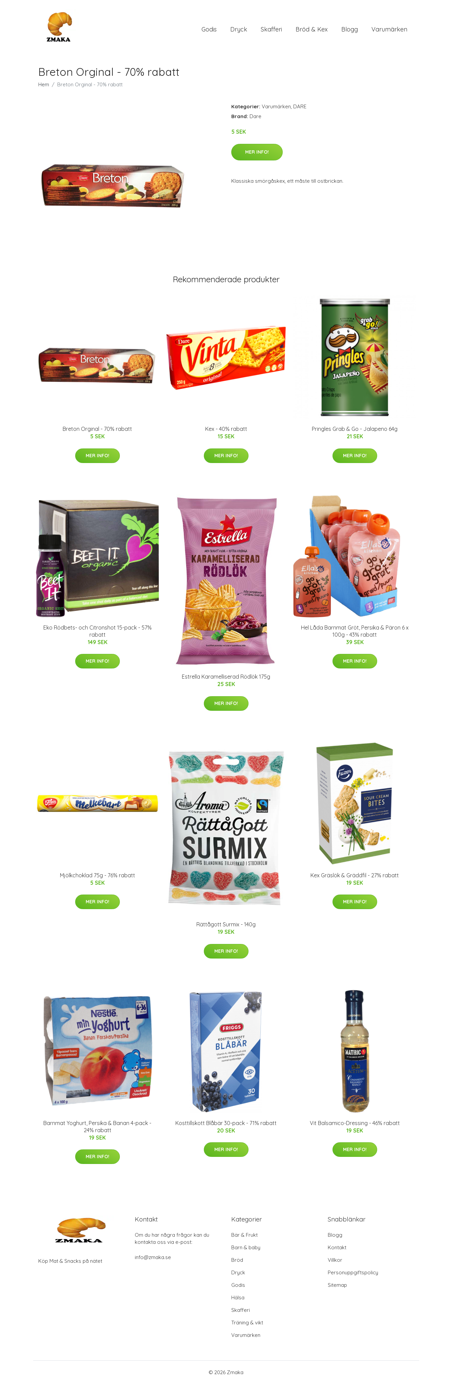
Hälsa (237, 1299)
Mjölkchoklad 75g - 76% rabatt (97, 877)
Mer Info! (257, 154)
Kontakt (337, 1249)
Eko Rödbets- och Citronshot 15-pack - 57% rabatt (97, 633)
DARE (299, 109)
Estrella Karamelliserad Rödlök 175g (226, 679)
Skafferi (271, 30)
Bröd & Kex (312, 30)
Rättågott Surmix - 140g (226, 926)
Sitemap (337, 1287)
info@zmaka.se (153, 1259)
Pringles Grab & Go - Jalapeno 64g (354, 431)
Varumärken (389, 30)
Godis (209, 30)
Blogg (349, 30)
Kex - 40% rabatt (226, 431)
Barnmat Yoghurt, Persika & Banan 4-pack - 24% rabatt (97, 1129)
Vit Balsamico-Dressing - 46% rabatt (355, 1125)
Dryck (238, 30)
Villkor (335, 1262)
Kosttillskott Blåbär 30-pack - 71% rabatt (226, 1125)
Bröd (237, 1262)
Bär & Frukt (244, 1237)
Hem (43, 87)
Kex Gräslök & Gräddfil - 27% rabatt (354, 877)
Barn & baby (245, 1249)
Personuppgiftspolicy (353, 1274)
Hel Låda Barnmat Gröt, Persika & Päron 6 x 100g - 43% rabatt (355, 633)
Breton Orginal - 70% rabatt (97, 431)
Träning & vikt (247, 1324)
